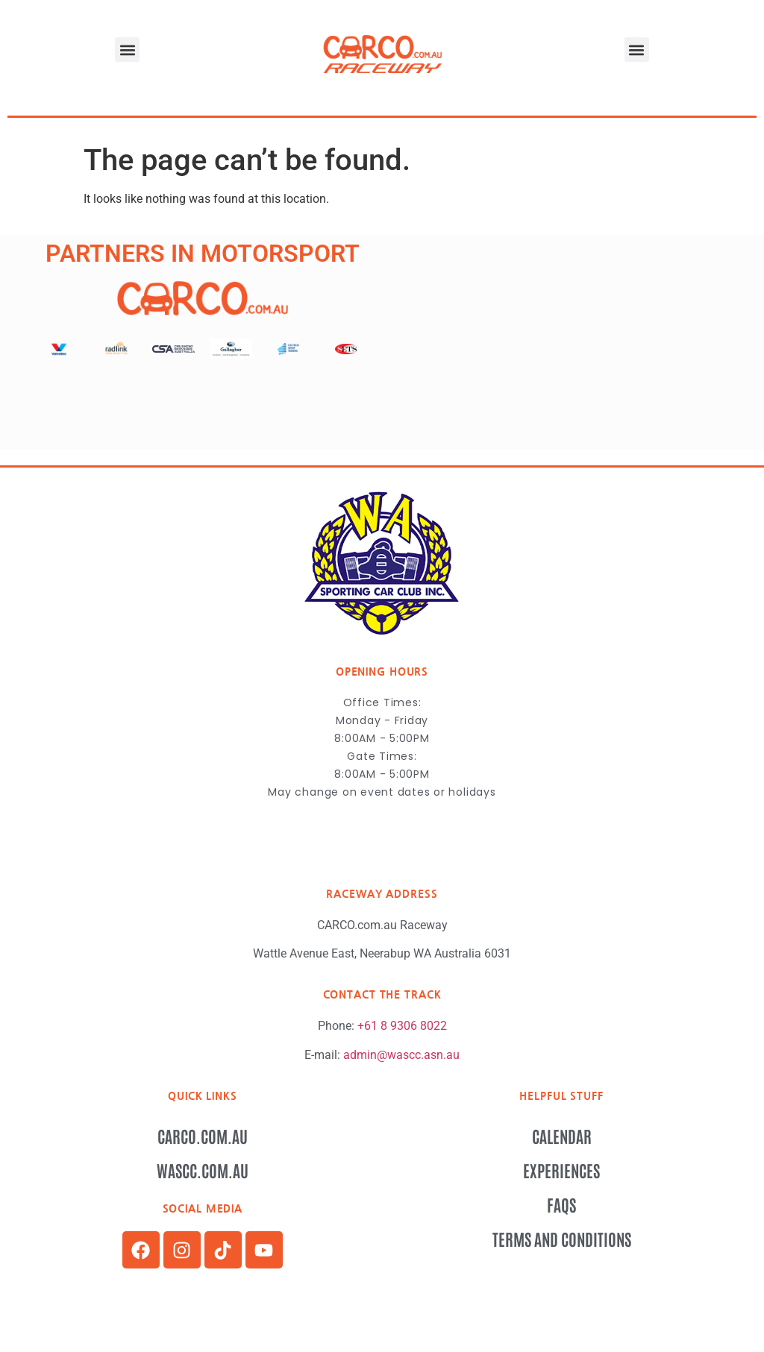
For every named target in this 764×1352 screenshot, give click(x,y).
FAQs (561, 1204)
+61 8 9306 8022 (402, 1026)
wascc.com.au (202, 1170)
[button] (127, 49)
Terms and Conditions (561, 1238)
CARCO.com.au (202, 1135)
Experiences (561, 1170)
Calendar (562, 1135)
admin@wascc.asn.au (401, 1055)
